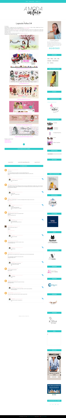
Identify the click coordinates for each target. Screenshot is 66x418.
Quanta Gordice (10, 252)
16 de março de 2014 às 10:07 (19, 205)
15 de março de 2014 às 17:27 (14, 198)
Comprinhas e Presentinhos (55, 128)
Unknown (9, 169)
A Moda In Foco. (31, 416)
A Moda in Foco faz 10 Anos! (51, 102)
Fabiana (9, 198)
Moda (48, 58)
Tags (24, 21)
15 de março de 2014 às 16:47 (14, 169)
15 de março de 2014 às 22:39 (14, 240)
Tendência (51, 62)
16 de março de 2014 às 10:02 (19, 247)
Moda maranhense (55, 60)
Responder (9, 175)
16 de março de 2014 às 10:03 (19, 235)
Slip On (54, 137)
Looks (55, 58)
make (58, 58)
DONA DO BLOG (31, 1)
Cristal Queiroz (13, 179)
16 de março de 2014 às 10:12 (19, 179)
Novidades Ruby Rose (57, 132)
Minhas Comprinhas (56, 142)
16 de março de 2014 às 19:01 (14, 268)
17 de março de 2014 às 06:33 (17, 292)
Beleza (52, 58)
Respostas (10, 177)
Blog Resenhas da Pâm (11, 230)
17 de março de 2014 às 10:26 (19, 287)
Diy (48, 62)
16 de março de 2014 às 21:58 (14, 280)
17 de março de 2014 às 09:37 (19, 298)
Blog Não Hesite (11, 200)
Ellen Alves (9, 212)
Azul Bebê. (55, 122)
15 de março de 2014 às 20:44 (14, 212)
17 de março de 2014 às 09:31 (19, 262)
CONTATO (37, 1)
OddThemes (44, 416)
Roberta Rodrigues (10, 292)
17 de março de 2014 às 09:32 (19, 275)
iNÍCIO (27, 1)
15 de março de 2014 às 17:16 (14, 184)
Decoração (49, 60)
